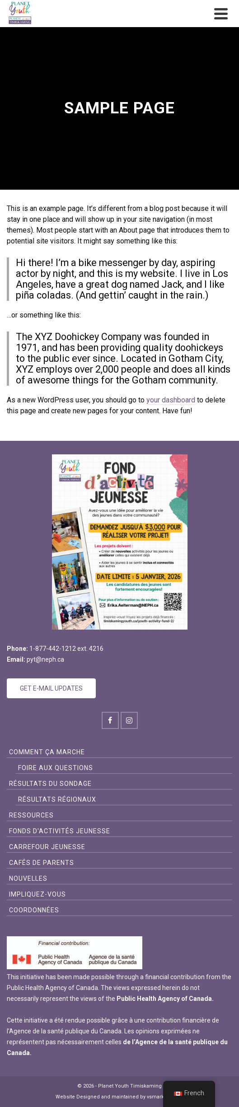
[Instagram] (129, 720)
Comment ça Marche (47, 752)
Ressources (31, 815)
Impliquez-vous (37, 894)
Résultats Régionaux (57, 799)
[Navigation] (221, 13)
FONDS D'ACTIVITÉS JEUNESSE (59, 831)
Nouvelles (28, 878)
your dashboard (170, 400)
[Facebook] (110, 720)
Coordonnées (34, 910)
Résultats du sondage (50, 783)
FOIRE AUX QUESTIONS (55, 767)
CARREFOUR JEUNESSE (47, 846)
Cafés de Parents (41, 862)
